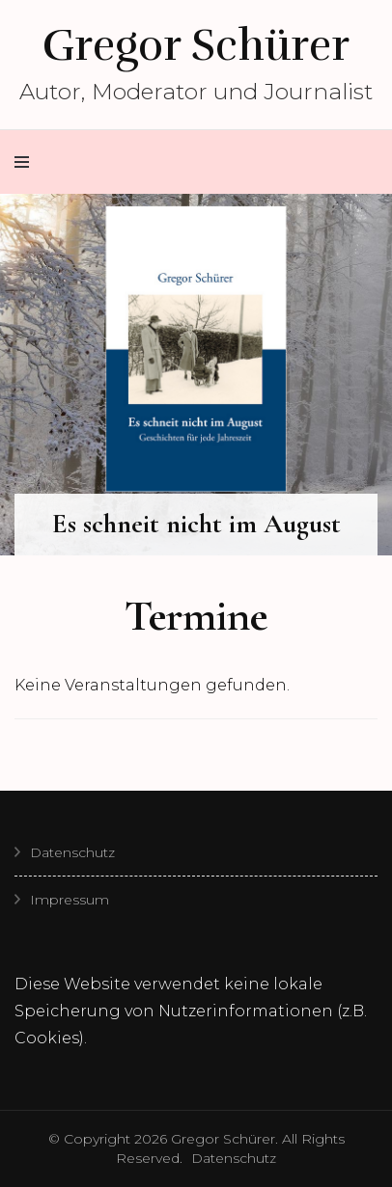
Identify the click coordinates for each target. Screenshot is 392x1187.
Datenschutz (72, 852)
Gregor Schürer (196, 45)
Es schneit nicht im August (196, 523)
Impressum (69, 899)
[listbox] (196, 374)
